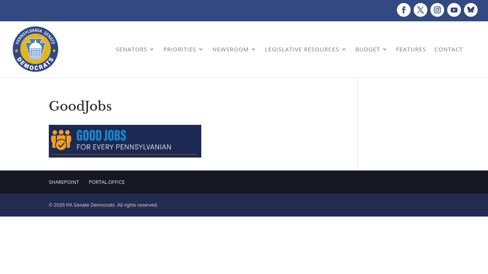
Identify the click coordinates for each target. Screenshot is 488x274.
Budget (367, 49)
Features (411, 49)
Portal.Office (107, 181)
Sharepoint (64, 181)
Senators (132, 49)
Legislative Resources (302, 49)
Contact (449, 49)
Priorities (179, 49)
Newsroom (230, 49)
